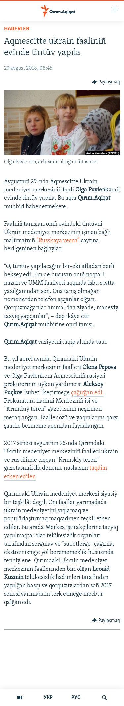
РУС (75, 697)
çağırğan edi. (87, 393)
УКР (48, 697)
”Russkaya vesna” (58, 241)
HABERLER (16, 29)
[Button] (106, 82)
